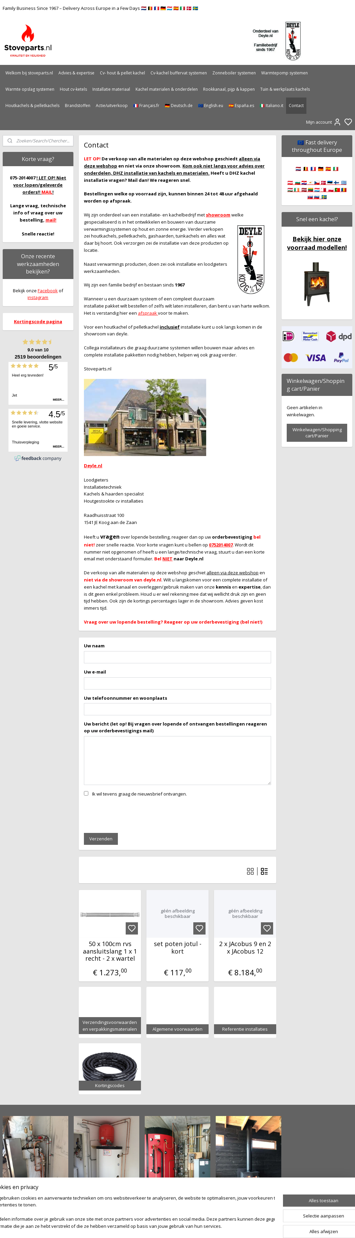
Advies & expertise (76, 73)
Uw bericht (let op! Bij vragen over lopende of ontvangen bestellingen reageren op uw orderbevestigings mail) (175, 727)
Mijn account (323, 122)
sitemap (199, 1225)
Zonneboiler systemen (234, 73)
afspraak (148, 313)
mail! (51, 220)
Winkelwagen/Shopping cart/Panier (317, 432)
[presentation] (135, 814)
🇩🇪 (320, 168)
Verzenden (100, 838)
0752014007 (221, 544)
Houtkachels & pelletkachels (32, 105)
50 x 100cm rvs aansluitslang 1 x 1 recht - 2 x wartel (110, 951)
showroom (218, 215)
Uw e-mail (95, 671)
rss (213, 1225)
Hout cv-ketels (73, 89)
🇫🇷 (313, 168)
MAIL (46, 192)
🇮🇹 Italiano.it (271, 105)
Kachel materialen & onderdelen (167, 89)
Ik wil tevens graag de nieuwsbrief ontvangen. (139, 793)
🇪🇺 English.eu (210, 105)
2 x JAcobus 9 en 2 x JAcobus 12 (245, 947)
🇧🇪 (305, 168)
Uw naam (94, 645)
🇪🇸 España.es (241, 105)
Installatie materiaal (111, 89)
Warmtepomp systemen (284, 73)
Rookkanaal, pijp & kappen (229, 89)
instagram (38, 297)
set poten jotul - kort (177, 947)
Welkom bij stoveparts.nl (29, 73)
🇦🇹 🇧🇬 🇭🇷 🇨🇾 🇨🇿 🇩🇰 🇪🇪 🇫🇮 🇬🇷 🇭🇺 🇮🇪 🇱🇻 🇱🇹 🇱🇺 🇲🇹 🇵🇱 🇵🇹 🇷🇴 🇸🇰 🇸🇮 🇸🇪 (317, 189)
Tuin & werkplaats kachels (285, 89)
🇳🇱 (298, 168)
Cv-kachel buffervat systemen (178, 73)
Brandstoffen (77, 105)
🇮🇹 (335, 168)
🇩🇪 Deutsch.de (179, 105)
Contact (296, 105)
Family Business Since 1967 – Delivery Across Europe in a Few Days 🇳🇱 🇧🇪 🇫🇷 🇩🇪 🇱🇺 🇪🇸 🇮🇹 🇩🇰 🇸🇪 (100, 8)
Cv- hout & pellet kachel (122, 73)
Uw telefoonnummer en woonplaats (125, 698)
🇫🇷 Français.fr (146, 105)
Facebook (48, 290)
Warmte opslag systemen (29, 89)
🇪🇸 (328, 168)
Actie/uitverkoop (112, 105)
